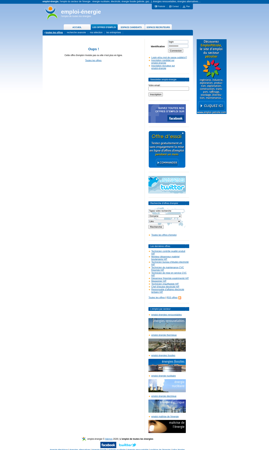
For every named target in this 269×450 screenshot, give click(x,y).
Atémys (109, 435)
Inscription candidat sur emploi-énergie (162, 61)
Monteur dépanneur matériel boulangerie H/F (165, 258)
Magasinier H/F (158, 281)
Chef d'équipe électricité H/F (165, 286)
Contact (175, 6)
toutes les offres (54, 32)
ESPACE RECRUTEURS (158, 27)
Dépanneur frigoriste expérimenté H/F (170, 278)
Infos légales (178, 446)
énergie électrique (59, 446)
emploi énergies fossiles (163, 355)
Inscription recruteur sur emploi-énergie (163, 67)
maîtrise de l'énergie (160, 446)
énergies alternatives (80, 446)
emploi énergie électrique (163, 396)
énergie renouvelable (137, 446)
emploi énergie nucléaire (163, 376)
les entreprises (113, 32)
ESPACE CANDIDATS (131, 27)
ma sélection (96, 32)
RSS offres (172, 297)
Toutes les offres (93, 60)
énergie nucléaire (117, 446)
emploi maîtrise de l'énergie (165, 416)
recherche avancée (76, 32)
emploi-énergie (81, 12)
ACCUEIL (77, 27)
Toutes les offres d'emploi (163, 235)
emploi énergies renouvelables (166, 314)
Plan (188, 6)
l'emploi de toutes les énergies (76, 16)
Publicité (161, 6)
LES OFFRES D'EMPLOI (104, 27)
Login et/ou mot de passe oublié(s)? (169, 57)
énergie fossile (99, 446)
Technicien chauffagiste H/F (165, 284)
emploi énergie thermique (163, 335)
